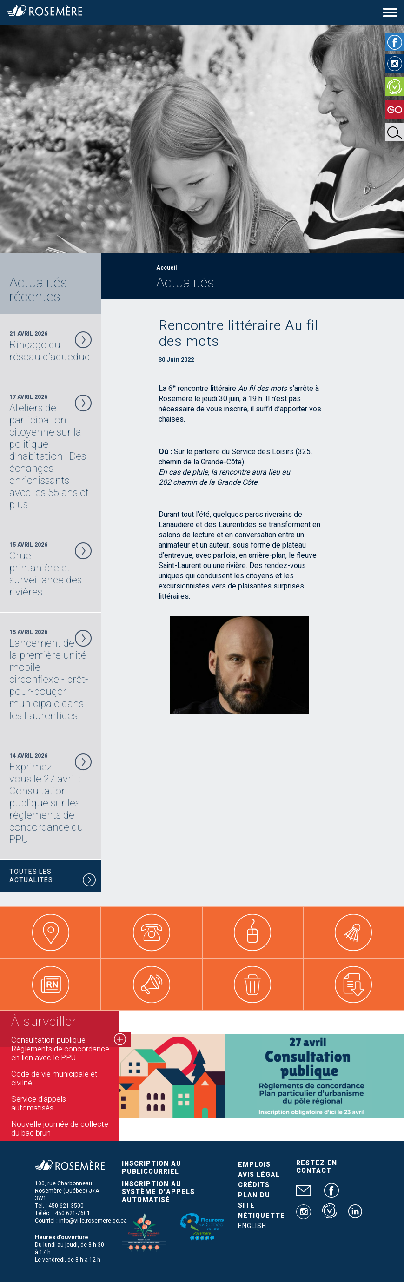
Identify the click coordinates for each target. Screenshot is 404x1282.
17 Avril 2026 (50, 452)
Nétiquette (261, 1216)
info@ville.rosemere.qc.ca (93, 1220)
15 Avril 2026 (50, 569)
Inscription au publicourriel (151, 1167)
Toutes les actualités (52, 877)
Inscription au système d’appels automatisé (158, 1192)
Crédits (254, 1185)
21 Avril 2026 (50, 346)
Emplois (254, 1165)
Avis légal (259, 1175)
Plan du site (254, 1200)
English (252, 1226)
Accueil (166, 268)
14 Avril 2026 (50, 799)
